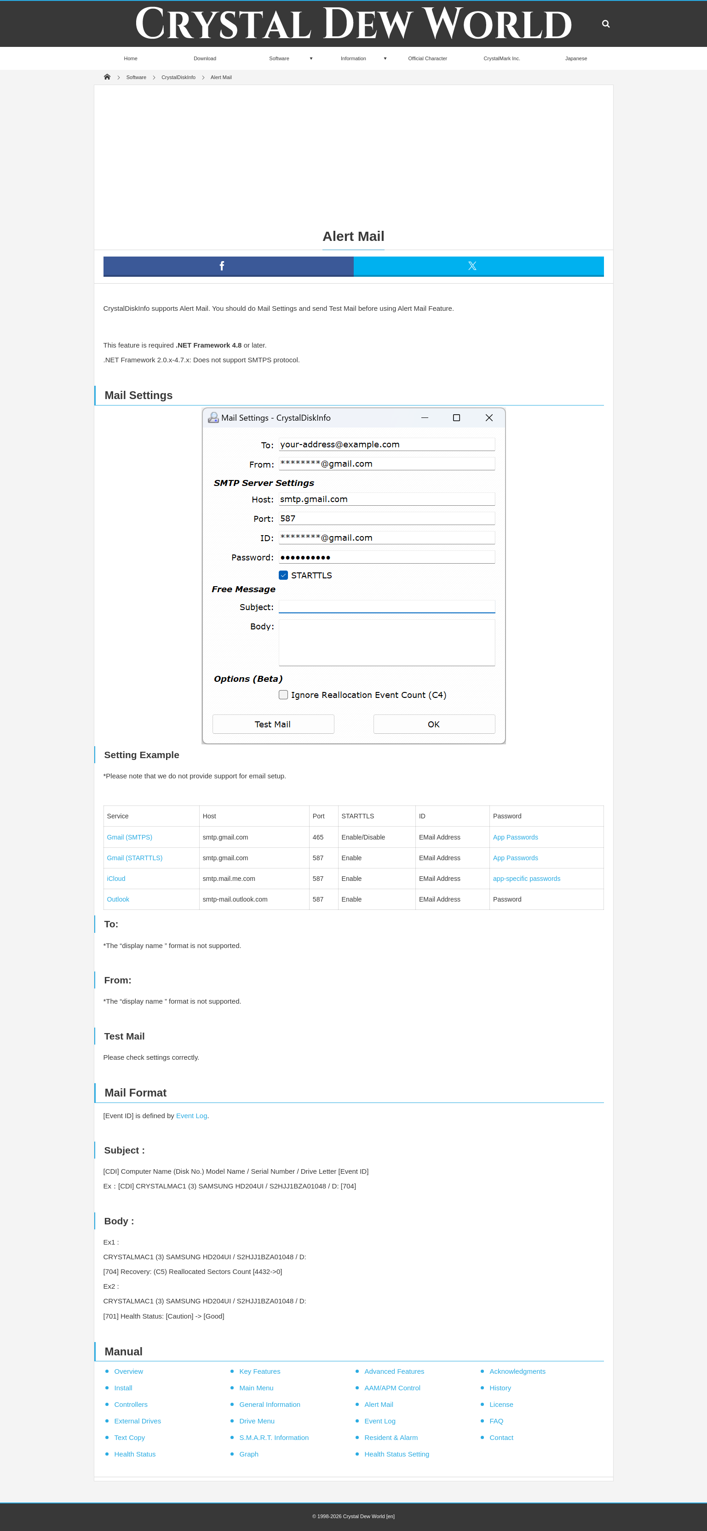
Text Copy (130, 1437)
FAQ (497, 1421)
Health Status (135, 1454)
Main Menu (257, 1388)
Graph (249, 1454)
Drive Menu (257, 1421)
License (502, 1404)
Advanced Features (395, 1371)
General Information (270, 1404)
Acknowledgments (518, 1371)
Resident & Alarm (391, 1437)
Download (205, 58)
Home (131, 58)
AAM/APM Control (393, 1388)
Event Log (191, 1116)
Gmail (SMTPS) (130, 837)
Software (279, 58)
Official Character (428, 58)
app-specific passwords (526, 878)
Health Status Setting (397, 1454)
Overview (129, 1371)
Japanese (576, 58)
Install (123, 1388)
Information (353, 58)
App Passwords (515, 837)
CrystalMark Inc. (502, 58)
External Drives (138, 1421)
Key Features (260, 1371)
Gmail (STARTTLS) (135, 858)
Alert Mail (379, 1404)
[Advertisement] (353, 154)
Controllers (131, 1404)
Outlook (118, 899)
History (501, 1388)
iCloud (116, 878)
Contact (502, 1437)
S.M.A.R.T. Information (274, 1437)
